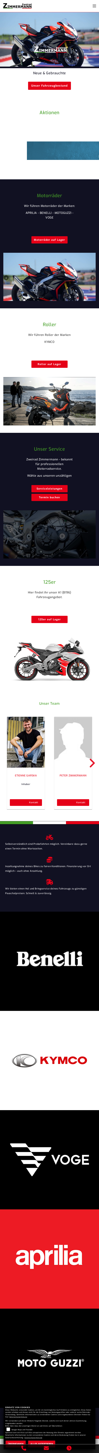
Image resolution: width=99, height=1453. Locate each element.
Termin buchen (49, 497)
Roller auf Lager (49, 364)
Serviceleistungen (49, 488)
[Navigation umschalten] (94, 6)
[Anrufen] (23, 1449)
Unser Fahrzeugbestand (49, 85)
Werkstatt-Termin (49, 1395)
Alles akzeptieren (41, 1443)
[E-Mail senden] (46, 1449)
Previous (6, 277)
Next (92, 277)
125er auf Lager (49, 619)
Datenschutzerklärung (18, 1417)
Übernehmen (15, 1443)
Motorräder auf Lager (49, 240)
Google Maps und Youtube (22, 1430)
